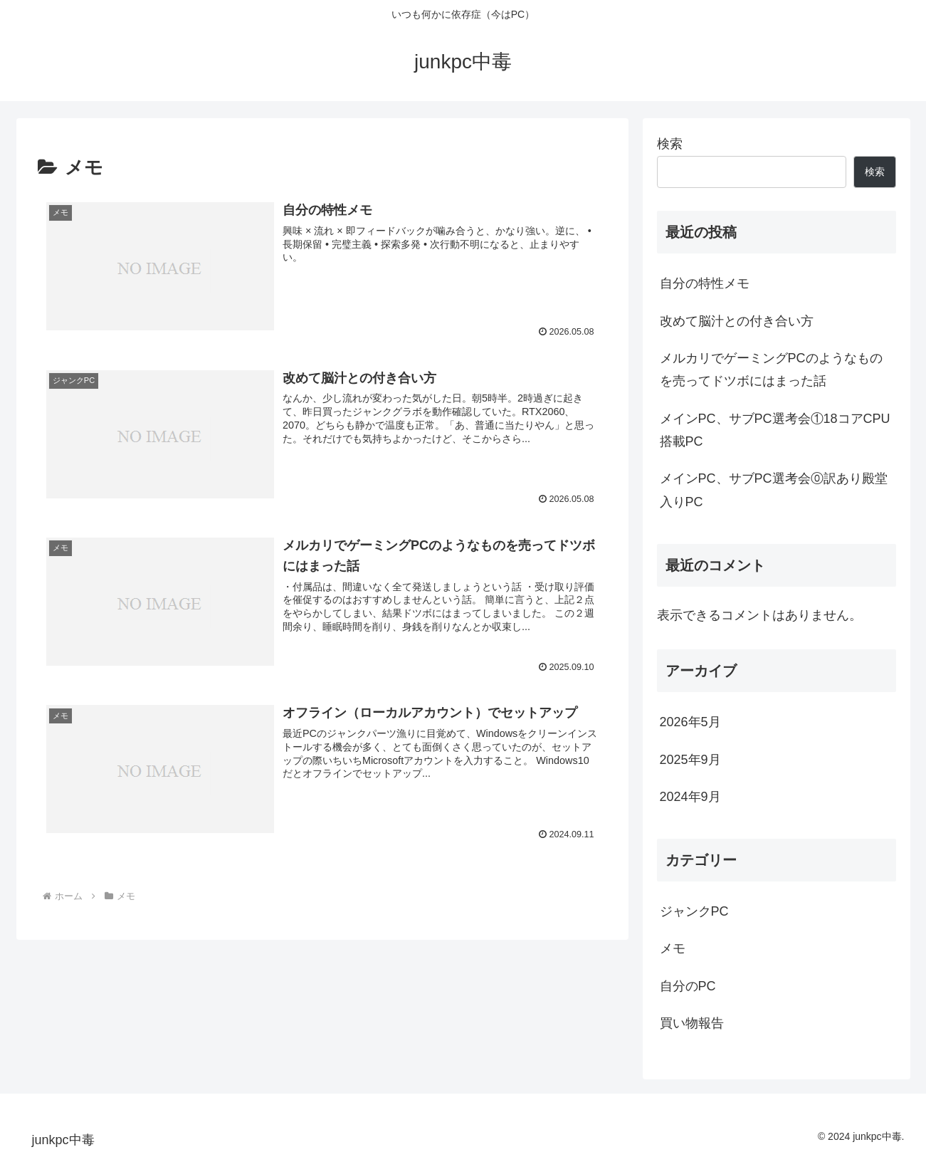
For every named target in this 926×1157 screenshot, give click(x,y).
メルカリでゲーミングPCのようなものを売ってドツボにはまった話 (771, 369)
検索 (670, 144)
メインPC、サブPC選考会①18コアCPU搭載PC (775, 430)
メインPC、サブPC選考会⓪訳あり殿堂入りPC (774, 489)
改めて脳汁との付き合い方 (737, 321)
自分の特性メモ (704, 283)
